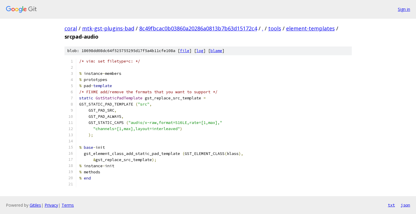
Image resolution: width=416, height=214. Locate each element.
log (199, 50)
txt (391, 205)
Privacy (51, 205)
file (184, 50)
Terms (68, 205)
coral (70, 28)
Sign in (404, 9)
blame (216, 50)
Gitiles (35, 205)
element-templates (310, 28)
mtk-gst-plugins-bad (108, 28)
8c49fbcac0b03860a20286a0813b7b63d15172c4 (198, 28)
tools (274, 28)
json (405, 205)
